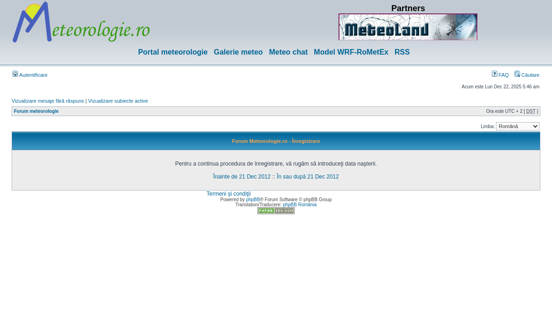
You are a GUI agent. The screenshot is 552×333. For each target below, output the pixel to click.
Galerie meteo (238, 52)
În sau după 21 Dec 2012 (308, 176)
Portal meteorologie (172, 52)
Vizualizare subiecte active (118, 101)
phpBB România (300, 204)
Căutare (526, 75)
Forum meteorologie (36, 111)
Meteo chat (288, 52)
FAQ (500, 75)
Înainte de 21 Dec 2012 (241, 176)
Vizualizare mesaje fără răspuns (48, 101)
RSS (402, 52)
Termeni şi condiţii (229, 194)
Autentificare (30, 75)
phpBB (253, 199)
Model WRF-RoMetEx (351, 52)
